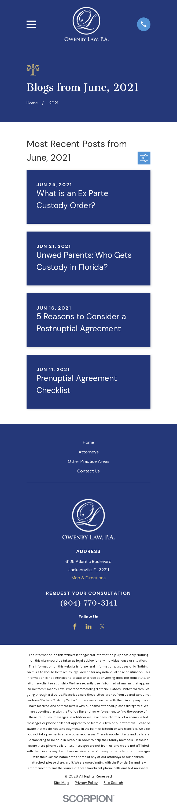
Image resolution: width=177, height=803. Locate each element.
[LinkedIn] (88, 626)
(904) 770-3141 (88, 603)
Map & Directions (89, 578)
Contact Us (88, 471)
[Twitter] (102, 626)
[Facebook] (75, 626)
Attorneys (89, 452)
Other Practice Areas (88, 461)
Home (88, 442)
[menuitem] (61, 783)
